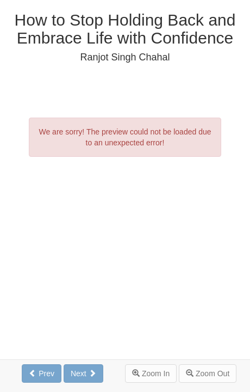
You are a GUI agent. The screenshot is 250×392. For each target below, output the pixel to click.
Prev (41, 373)
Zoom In (151, 373)
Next (83, 373)
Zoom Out (207, 373)
